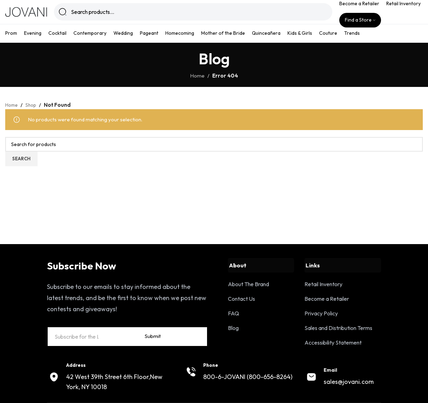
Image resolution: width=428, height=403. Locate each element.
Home (197, 83)
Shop (33, 112)
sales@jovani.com (349, 397)
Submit (189, 350)
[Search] (195, 15)
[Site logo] (26, 15)
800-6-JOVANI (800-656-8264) (247, 392)
